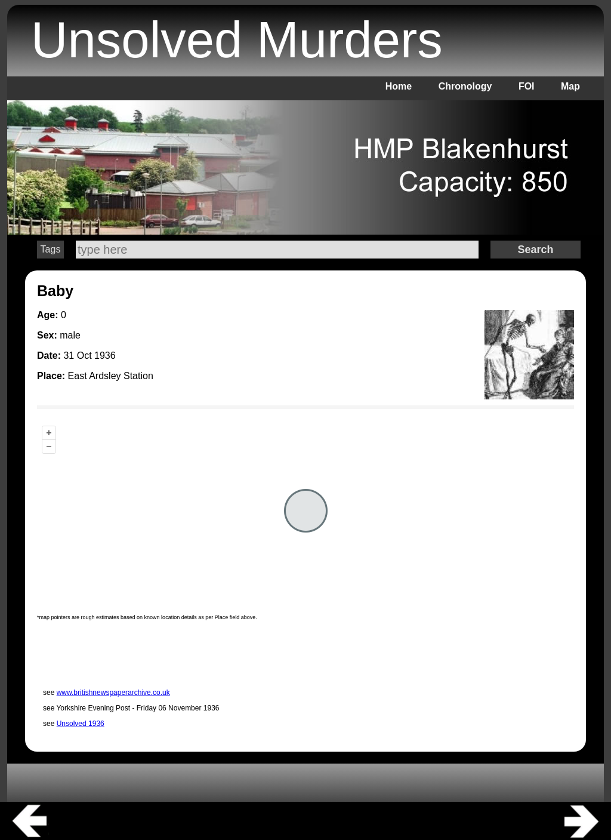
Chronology (465, 86)
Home (398, 86)
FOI (527, 86)
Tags (51, 249)
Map (570, 86)
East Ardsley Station (110, 376)
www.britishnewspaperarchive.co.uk (113, 692)
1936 (105, 355)
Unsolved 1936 (80, 723)
